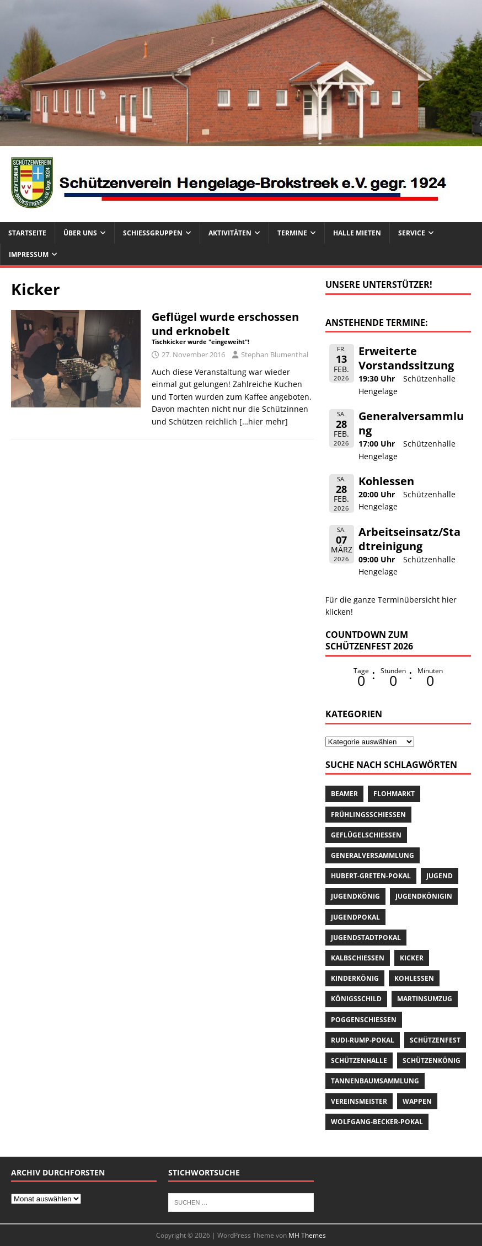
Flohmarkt (394, 793)
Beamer (344, 793)
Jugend (439, 875)
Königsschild (356, 998)
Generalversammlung (411, 423)
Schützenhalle (359, 1060)
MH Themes (307, 1235)
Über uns (80, 233)
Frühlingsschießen (368, 814)
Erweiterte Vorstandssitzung (406, 358)
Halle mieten (357, 233)
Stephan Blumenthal (274, 354)
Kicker (412, 958)
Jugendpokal (355, 917)
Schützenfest (435, 1040)
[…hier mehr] (263, 421)
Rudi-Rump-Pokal (362, 1040)
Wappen (417, 1101)
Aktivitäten (229, 233)
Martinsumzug (424, 998)
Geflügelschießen (366, 835)
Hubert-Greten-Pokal (371, 875)
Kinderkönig (355, 978)
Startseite (27, 233)
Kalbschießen (357, 958)
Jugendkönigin (423, 896)
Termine (292, 233)
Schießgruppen (153, 233)
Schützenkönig (431, 1060)
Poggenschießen (364, 1019)
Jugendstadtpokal (366, 937)
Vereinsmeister (359, 1101)
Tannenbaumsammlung (375, 1081)
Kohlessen (386, 481)
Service (411, 233)
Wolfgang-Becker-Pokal (377, 1121)
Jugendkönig (355, 896)
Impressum (29, 254)
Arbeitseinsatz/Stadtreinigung (409, 539)
